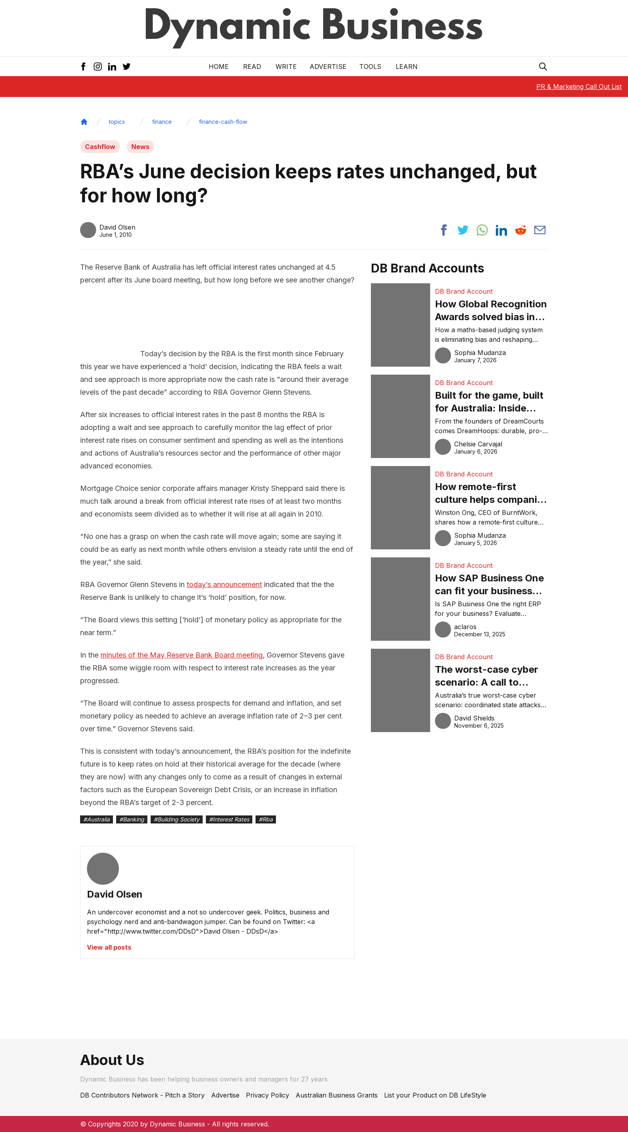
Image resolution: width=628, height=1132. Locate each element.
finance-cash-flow (223, 121)
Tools (370, 67)
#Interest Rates (229, 819)
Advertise (328, 67)
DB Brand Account (464, 291)
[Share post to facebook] (444, 230)
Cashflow (100, 147)
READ (252, 67)
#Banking (131, 819)
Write (286, 67)
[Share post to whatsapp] (482, 230)
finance (162, 121)
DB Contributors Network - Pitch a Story (142, 1095)
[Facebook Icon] (83, 66)
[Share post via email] (540, 230)
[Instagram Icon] (97, 66)
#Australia (96, 819)
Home (219, 67)
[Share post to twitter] (463, 230)
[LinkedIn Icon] (112, 66)
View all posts (109, 947)
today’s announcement (224, 584)
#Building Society (176, 819)
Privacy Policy (267, 1095)
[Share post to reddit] (521, 230)
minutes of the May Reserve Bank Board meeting (182, 655)
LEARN (407, 67)
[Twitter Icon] (126, 66)
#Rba (266, 819)
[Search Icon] (543, 66)
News (140, 147)
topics (117, 121)
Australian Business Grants (337, 1095)
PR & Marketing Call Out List (579, 87)
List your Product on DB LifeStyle (435, 1095)
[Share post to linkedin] (501, 230)
